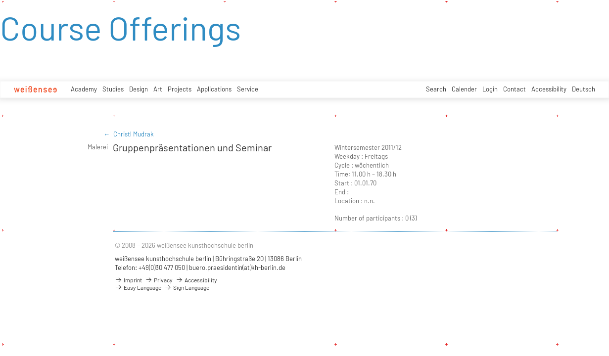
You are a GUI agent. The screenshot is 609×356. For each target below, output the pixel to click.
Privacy (159, 279)
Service (247, 89)
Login (490, 89)
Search (436, 89)
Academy (84, 89)
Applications (214, 89)
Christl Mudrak (133, 134)
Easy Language (138, 287)
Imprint (128, 279)
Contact (514, 89)
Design (138, 89)
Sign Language (186, 287)
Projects (179, 89)
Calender (464, 89)
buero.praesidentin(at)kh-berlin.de (237, 267)
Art (157, 89)
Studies (113, 89)
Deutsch (583, 89)
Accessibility (548, 89)
